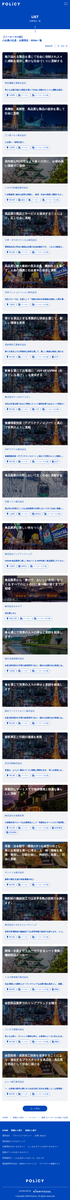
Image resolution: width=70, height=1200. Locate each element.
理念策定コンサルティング (13, 1141)
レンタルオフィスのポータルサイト (43, 1146)
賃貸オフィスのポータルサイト (15, 1152)
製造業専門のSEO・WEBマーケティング (19, 1163)
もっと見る (35, 1108)
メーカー (33, 1117)
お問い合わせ (40, 1135)
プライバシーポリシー (22, 1135)
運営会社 (6, 1135)
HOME (5, 1117)
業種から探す (18, 1117)
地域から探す (31, 1130)
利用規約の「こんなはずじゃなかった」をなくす (23, 1158)
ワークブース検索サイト (49, 1163)
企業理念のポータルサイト (13, 1146)
